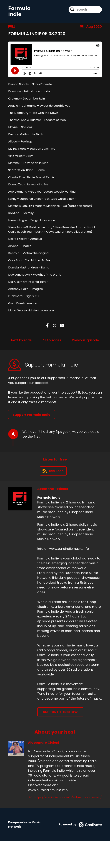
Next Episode (21, 340)
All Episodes (51, 340)
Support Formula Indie (31, 414)
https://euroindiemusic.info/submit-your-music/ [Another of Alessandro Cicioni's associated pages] (65, 797)
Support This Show (60, 712)
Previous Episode (85, 340)
